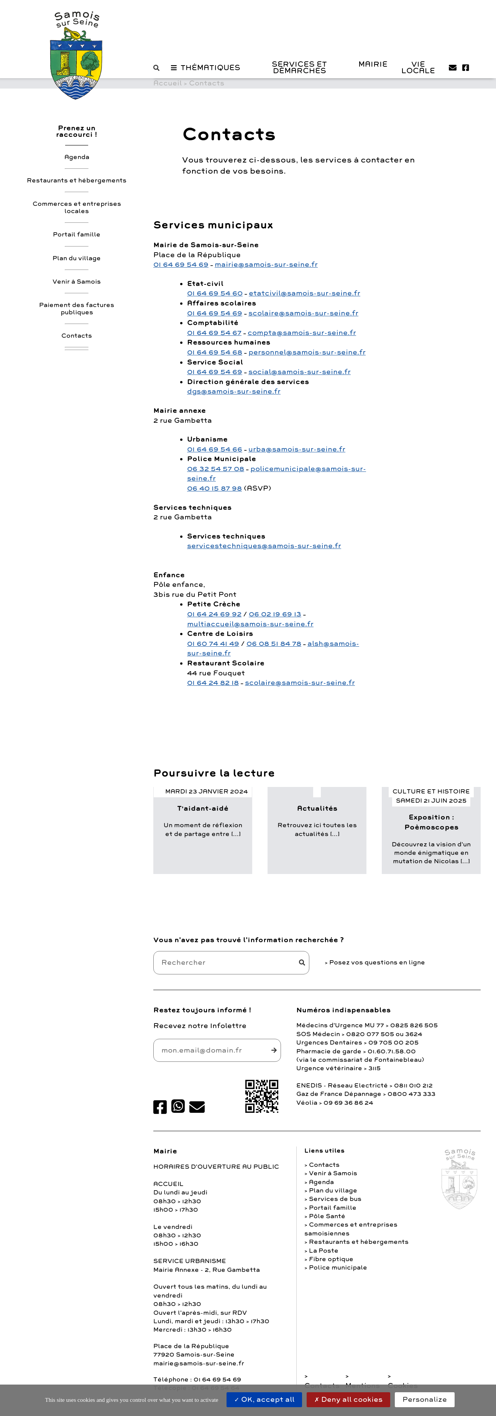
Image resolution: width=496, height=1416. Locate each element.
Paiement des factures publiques (76, 308)
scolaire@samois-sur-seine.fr (303, 313)
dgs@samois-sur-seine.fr (234, 391)
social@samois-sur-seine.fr (299, 372)
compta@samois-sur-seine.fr (302, 333)
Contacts (76, 336)
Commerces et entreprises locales (77, 207)
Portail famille (76, 234)
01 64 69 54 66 (214, 449)
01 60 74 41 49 (213, 643)
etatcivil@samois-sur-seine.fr (304, 293)
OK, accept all (264, 1399)
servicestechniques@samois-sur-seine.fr (264, 546)
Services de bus (335, 1199)
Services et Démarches (299, 68)
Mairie (373, 64)
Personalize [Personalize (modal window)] (424, 1399)
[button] (158, 68)
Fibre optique (331, 1259)
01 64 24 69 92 (214, 614)
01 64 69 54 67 (214, 333)
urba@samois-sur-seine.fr (296, 449)
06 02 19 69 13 (275, 614)
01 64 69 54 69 (181, 264)
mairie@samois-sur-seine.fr (266, 264)
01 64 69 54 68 (214, 352)
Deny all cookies (348, 1399)
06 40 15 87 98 (214, 488)
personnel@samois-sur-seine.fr (307, 352)
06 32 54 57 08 (215, 469)
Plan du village (77, 258)
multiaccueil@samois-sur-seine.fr (250, 624)
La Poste (323, 1251)
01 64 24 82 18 (213, 682)
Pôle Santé (327, 1216)
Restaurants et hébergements (76, 180)
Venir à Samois (77, 282)
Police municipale (338, 1267)
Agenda (76, 157)
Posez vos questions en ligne (377, 962)
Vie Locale (418, 68)
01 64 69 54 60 (215, 293)
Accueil (167, 83)
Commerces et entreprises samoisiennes (350, 1229)
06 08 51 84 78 (273, 643)
